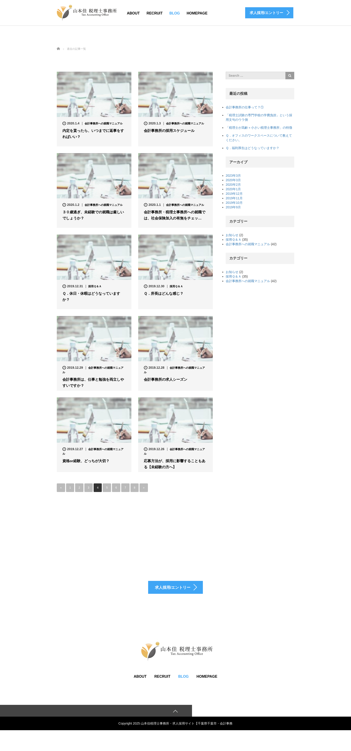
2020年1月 (233, 189)
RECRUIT (155, 13)
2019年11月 (234, 198)
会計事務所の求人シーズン (165, 380)
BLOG (174, 13)
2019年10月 (234, 202)
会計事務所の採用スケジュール (169, 131)
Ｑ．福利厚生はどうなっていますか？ (252, 148)
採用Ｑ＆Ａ (95, 286)
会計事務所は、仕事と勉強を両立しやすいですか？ (93, 383)
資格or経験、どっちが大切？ (85, 461)
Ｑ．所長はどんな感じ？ (163, 294)
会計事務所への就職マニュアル (104, 123)
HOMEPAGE (197, 13)
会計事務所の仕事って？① (245, 107)
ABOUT (133, 13)
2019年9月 (233, 207)
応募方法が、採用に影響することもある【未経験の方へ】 (174, 464)
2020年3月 (233, 180)
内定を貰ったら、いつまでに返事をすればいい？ (93, 134)
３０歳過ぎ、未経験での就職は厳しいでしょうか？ (93, 215)
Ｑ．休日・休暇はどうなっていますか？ (91, 297)
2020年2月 (233, 184)
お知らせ (232, 235)
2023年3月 (233, 175)
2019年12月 (234, 193)
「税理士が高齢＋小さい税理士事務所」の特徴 (259, 127)
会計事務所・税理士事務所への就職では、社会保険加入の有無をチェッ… (174, 215)
